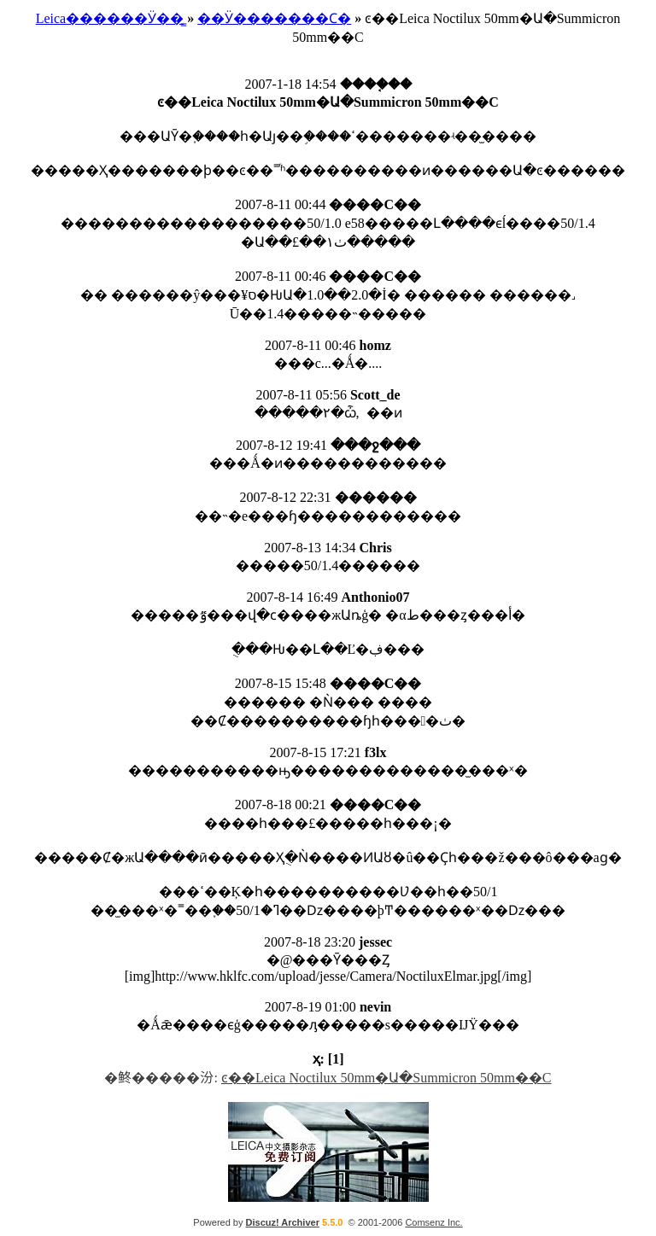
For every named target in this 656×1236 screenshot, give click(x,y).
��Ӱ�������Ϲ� (274, 18)
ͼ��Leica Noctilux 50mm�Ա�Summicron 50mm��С (386, 1077)
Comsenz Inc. (433, 1222)
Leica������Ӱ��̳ (110, 18)
